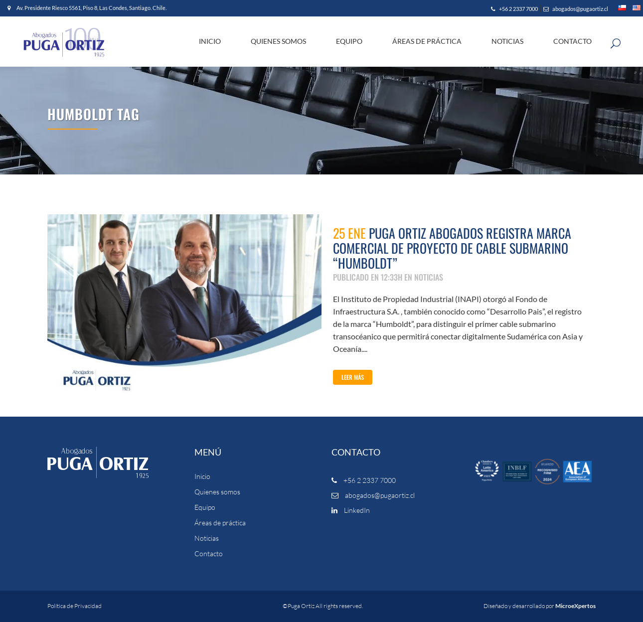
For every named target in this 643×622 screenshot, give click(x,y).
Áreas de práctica (220, 522)
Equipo (204, 507)
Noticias (206, 538)
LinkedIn (350, 510)
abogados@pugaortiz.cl (575, 8)
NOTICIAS (428, 277)
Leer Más (352, 377)
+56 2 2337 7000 (514, 8)
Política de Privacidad (74, 606)
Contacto (208, 553)
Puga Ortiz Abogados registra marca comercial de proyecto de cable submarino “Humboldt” (452, 248)
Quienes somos (217, 491)
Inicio (202, 476)
